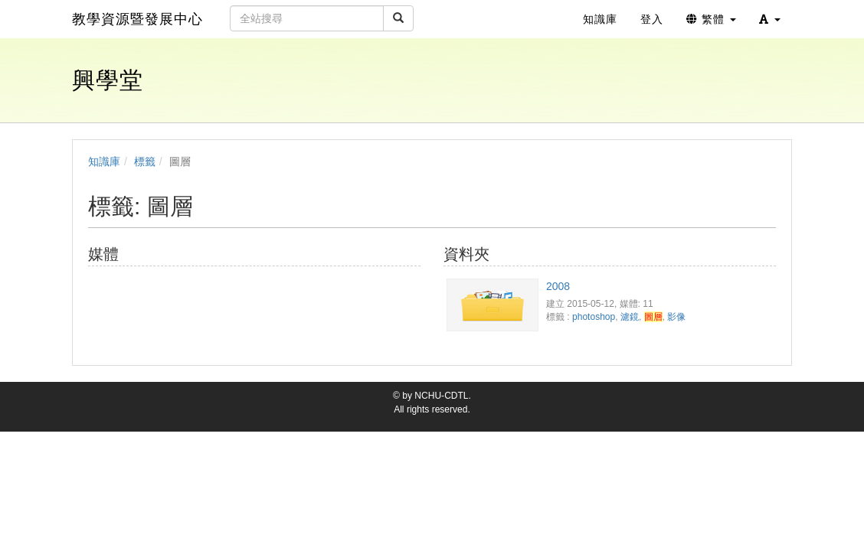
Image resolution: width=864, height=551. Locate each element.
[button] (770, 19)
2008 (558, 286)
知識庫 (104, 161)
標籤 (144, 161)
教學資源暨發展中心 (137, 19)
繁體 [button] (711, 19)
